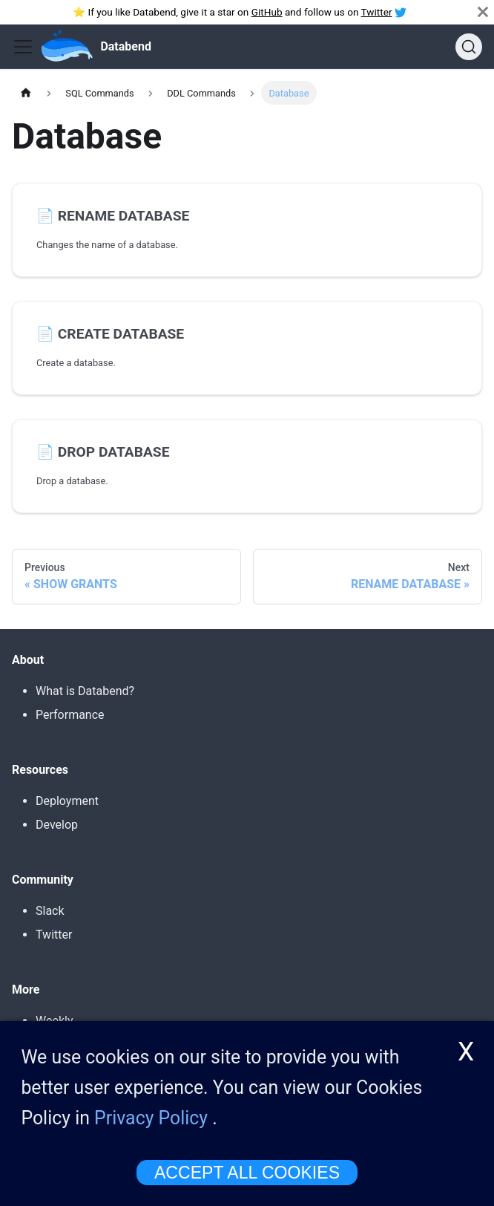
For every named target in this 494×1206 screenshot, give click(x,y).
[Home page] (26, 92)
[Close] (483, 12)
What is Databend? (85, 691)
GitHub (267, 12)
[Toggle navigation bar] (23, 47)
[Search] (468, 46)
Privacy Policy (151, 1119)
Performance (70, 715)
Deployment (67, 801)
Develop (57, 825)
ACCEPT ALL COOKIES (247, 1173)
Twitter (376, 12)
